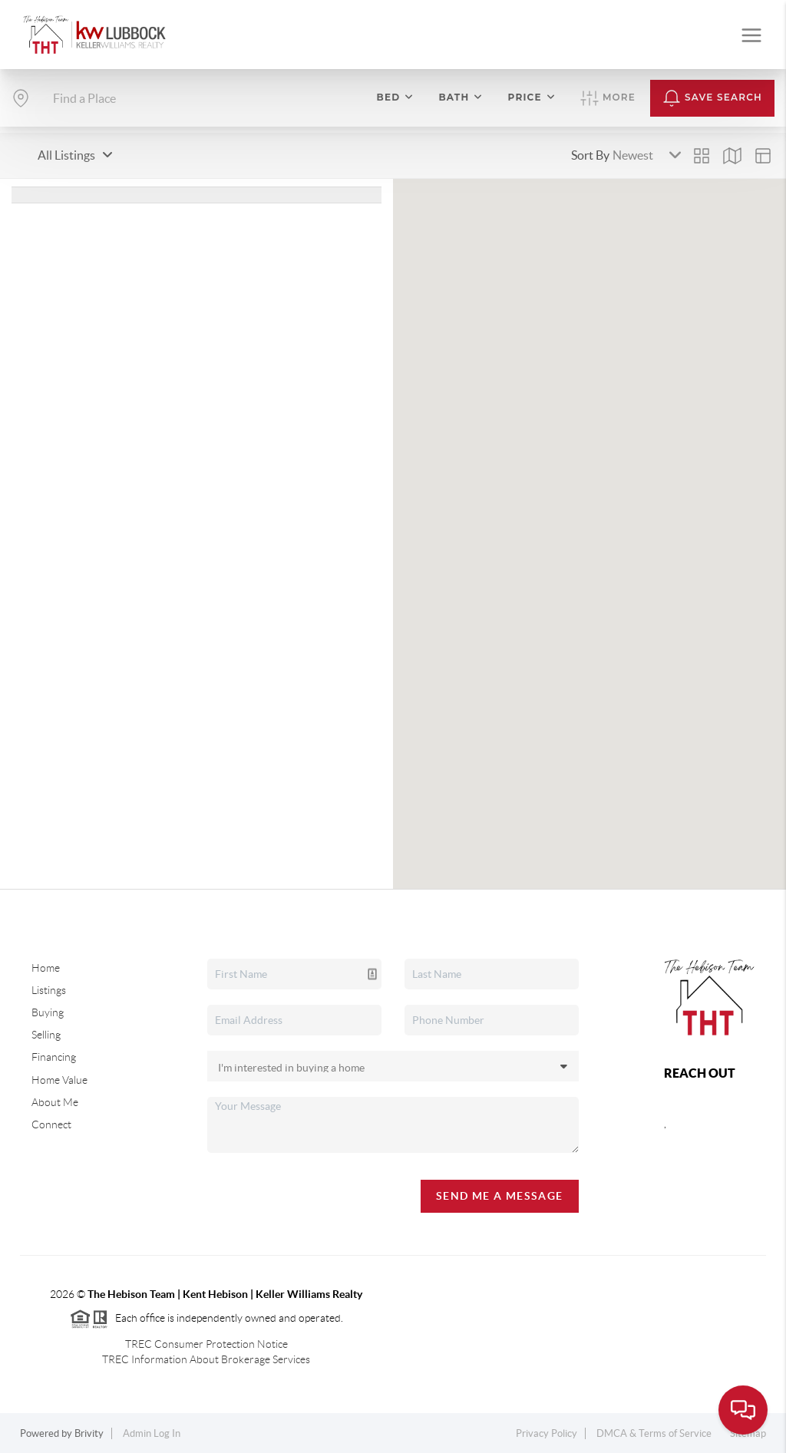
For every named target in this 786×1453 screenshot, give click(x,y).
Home (45, 968)
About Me (54, 1102)
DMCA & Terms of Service (654, 1433)
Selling (46, 1035)
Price (532, 97)
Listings (48, 990)
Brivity (89, 1433)
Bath (460, 97)
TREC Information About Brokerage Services (206, 1359)
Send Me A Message (499, 1196)
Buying (47, 1012)
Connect (51, 1124)
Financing (53, 1057)
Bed (395, 97)
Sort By (590, 155)
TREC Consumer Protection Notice (206, 1344)
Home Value (59, 1080)
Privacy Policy (546, 1433)
